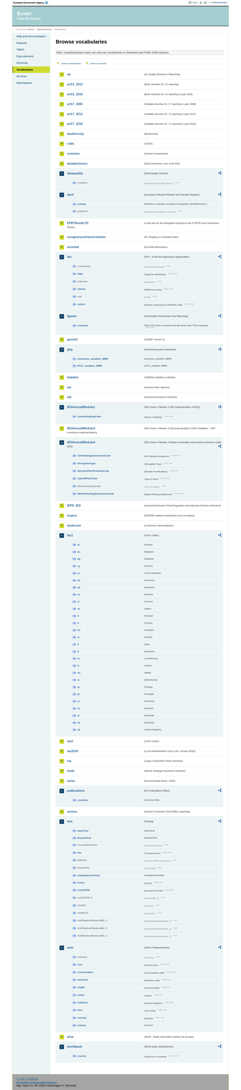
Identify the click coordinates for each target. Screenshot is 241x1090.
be (78, 551)
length (81, 987)
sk (78, 722)
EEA (31, 3)
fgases (72, 316)
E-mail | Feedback (27, 1078)
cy (78, 566)
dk (78, 587)
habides (72, 377)
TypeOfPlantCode (87, 478)
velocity (81, 1017)
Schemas (22, 62)
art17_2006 (75, 104)
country (81, 1056)
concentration (85, 972)
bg (78, 558)
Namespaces (24, 82)
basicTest (82, 830)
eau (79, 852)
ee (78, 594)
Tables (20, 49)
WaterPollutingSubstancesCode (95, 493)
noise (71, 780)
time (79, 1010)
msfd (70, 770)
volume (81, 1025)
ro (78, 701)
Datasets (21, 42)
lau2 (70, 741)
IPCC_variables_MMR (89, 365)
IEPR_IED (74, 505)
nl (78, 680)
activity (81, 204)
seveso (72, 811)
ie (78, 637)
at (78, 544)
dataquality (75, 173)
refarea (81, 289)
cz (78, 573)
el (78, 601)
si (78, 715)
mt (78, 672)
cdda (70, 143)
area (79, 964)
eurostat (73, 247)
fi (78, 615)
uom (70, 947)
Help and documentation (31, 36)
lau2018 (72, 751)
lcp (69, 761)
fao (69, 256)
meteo (81, 995)
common (73, 153)
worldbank (74, 1046)
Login (194, 2)
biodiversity (75, 133)
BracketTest (84, 838)
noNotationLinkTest (88, 875)
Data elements (25, 56)
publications (76, 790)
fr (78, 623)
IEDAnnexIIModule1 (81, 407)
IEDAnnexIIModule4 (81, 442)
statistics (82, 1002)
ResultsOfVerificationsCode (93, 470)
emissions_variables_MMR (92, 358)
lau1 (70, 535)
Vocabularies (24, 69)
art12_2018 (75, 94)
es (78, 608)
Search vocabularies (71, 63)
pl (78, 687)
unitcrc (81, 304)
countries (82, 325)
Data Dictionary (44, 29)
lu (78, 658)
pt (78, 694)
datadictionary (77, 163)
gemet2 (72, 339)
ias (69, 387)
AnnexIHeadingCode (89, 416)
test (69, 821)
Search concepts (98, 63)
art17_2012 (75, 114)
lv (78, 665)
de (78, 580)
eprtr (70, 194)
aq (69, 74)
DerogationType (86, 463)
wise (70, 1036)
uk (78, 729)
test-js (81, 882)
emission (82, 979)
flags (80, 273)
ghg (69, 349)
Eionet (31, 29)
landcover (74, 525)
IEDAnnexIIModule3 (81, 428)
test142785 (83, 890)
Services (21, 76)
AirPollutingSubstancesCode (94, 455)
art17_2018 (75, 123)
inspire (72, 515)
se (78, 708)
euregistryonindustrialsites (86, 237)
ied (69, 397)
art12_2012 (75, 84)
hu (78, 630)
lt (78, 651)
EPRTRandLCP (78, 223)
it (78, 644)
